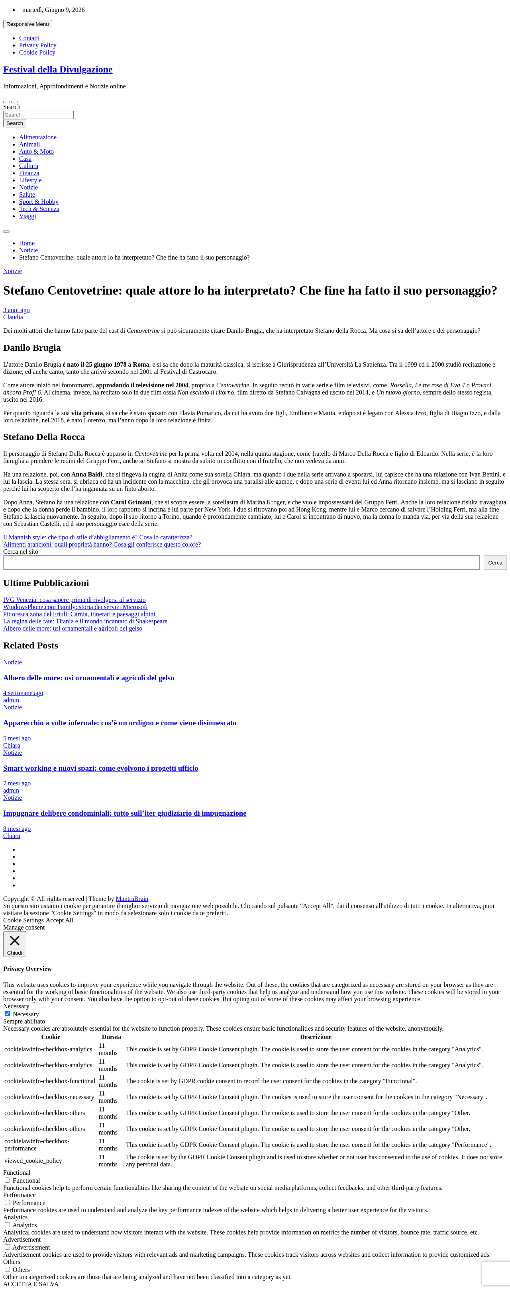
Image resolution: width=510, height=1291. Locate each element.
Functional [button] (16, 1172)
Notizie (28, 187)
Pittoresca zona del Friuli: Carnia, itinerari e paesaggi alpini (79, 614)
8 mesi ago (17, 828)
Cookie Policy (37, 52)
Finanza (29, 173)
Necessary (26, 1014)
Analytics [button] (15, 1217)
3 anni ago (16, 310)
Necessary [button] (16, 1006)
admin (11, 700)
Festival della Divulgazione (58, 69)
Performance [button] (19, 1194)
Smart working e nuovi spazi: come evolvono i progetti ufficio (100, 768)
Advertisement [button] (22, 1239)
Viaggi (27, 216)
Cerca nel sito (20, 551)
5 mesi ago (17, 738)
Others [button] (11, 1261)
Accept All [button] (59, 920)
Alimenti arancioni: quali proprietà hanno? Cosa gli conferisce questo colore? (102, 544)
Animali (29, 144)
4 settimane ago (23, 692)
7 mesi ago (17, 783)
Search (12, 107)
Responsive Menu (27, 24)
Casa (25, 158)
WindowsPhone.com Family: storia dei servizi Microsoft (75, 607)
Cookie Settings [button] (23, 920)
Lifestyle (30, 180)
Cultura (28, 165)
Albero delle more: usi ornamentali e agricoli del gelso (72, 628)
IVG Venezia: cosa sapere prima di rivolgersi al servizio (74, 599)
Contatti (29, 38)
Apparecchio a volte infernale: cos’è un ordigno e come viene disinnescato (120, 723)
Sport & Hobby (39, 201)
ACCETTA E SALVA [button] (31, 1284)
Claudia (13, 317)
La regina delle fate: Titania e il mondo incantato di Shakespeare (85, 621)
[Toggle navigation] (6, 102)
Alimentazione (38, 137)
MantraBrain (132, 898)
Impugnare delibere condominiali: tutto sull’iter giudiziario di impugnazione (125, 813)
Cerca (495, 563)
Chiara (11, 745)
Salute (27, 194)
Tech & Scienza (39, 208)
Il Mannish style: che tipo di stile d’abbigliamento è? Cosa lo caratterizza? (97, 537)
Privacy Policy (38, 45)
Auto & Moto (36, 151)
